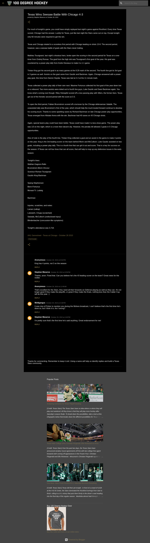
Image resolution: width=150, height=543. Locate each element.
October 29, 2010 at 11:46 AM (56, 286)
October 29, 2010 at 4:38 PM (56, 303)
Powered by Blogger (75, 540)
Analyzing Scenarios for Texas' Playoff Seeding (64, 404)
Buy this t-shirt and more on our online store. (63, 532)
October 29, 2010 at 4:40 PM (60, 317)
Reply (37, 267)
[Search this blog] (136, 3)
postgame (32, 239)
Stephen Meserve (42, 272)
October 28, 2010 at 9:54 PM (56, 260)
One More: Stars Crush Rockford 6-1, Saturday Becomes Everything (72, 483)
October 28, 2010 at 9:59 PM (60, 272)
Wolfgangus (40, 303)
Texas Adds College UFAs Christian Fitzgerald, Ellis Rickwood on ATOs (73, 443)
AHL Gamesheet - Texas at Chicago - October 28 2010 (50, 235)
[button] (29, 22)
